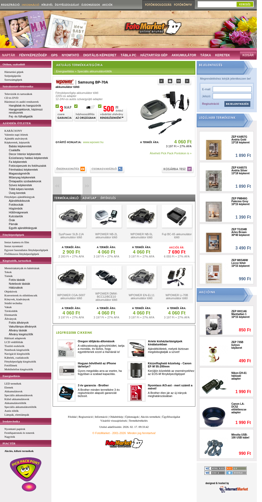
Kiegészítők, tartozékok (17, 260)
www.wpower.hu (93, 142)
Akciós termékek (150, 416)
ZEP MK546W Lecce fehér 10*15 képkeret (240, 263)
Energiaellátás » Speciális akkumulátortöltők (84, 71)
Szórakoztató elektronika (18, 86)
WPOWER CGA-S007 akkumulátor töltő (71, 297)
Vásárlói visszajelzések (113, 420)
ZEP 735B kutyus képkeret (237, 345)
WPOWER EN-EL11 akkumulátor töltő (142, 297)
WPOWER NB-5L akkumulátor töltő (141, 236)
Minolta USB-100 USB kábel (240, 436)
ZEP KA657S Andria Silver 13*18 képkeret (240, 170)
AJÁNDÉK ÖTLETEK (17, 123)
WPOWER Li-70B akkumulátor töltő (177, 297)
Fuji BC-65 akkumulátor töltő (177, 236)
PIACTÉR (9, 443)
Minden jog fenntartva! (141, 433)
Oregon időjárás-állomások (96, 341)
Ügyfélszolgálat (171, 416)
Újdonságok (132, 416)
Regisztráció (210, 103)
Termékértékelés (138, 420)
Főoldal (72, 416)
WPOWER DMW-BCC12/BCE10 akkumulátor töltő (106, 296)
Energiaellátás (11, 376)
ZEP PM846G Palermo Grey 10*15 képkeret (240, 201)
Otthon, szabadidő (14, 64)
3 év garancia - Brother (93, 385)
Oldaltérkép (116, 416)
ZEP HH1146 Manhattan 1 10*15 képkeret (240, 314)
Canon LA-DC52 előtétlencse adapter (238, 408)
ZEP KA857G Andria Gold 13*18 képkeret (240, 139)
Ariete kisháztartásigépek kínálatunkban (165, 343)
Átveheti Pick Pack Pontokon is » (171, 153)
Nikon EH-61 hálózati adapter (239, 376)
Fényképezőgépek (13, 234)
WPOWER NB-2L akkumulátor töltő (106, 236)
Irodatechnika (11, 421)
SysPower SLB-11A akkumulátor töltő (71, 236)
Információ (101, 416)
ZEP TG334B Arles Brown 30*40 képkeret (240, 232)
